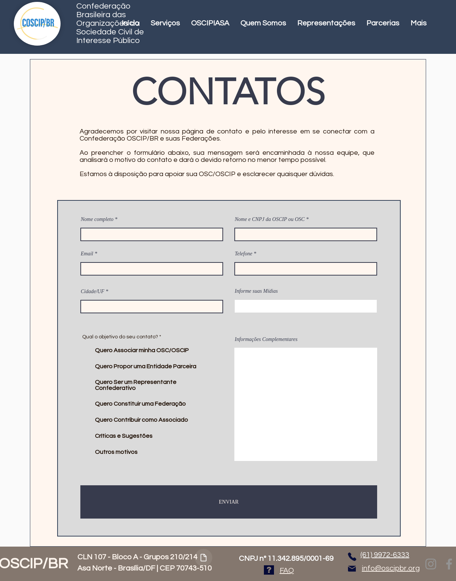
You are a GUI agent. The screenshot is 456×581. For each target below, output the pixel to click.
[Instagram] (430, 564)
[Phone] (352, 556)
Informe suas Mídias (256, 291)
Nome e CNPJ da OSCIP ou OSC (270, 219)
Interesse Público (108, 40)
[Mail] (352, 568)
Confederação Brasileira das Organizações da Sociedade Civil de (110, 19)
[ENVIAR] (228, 502)
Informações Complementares (266, 339)
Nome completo (97, 219)
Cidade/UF (92, 291)
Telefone (243, 253)
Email (87, 253)
